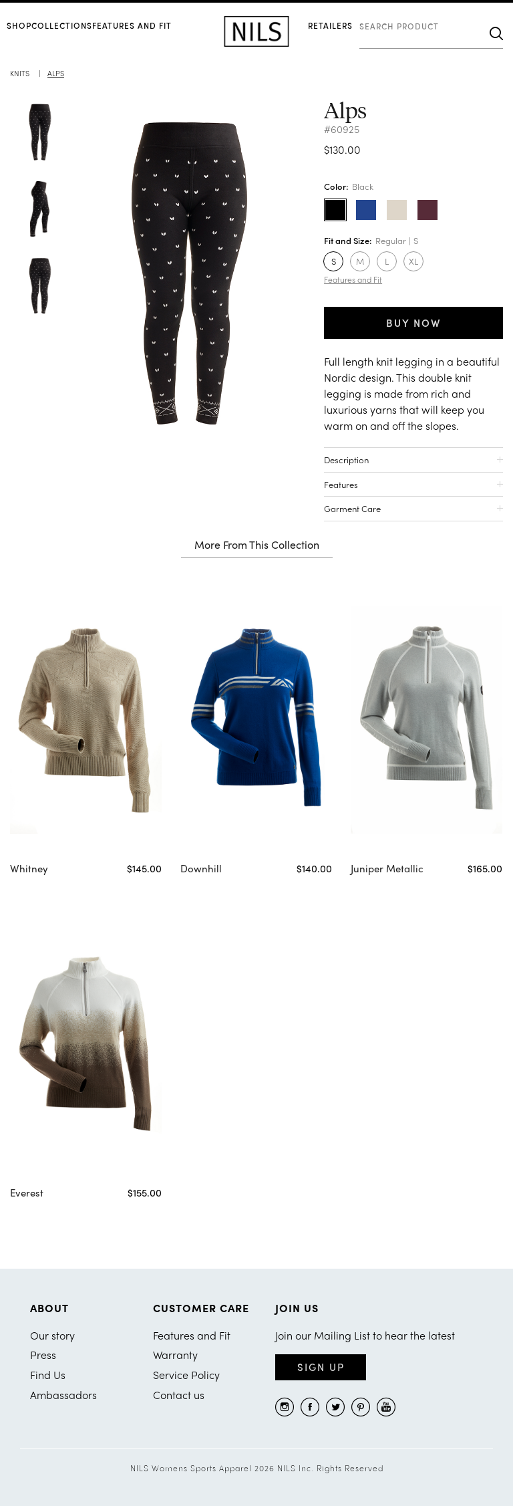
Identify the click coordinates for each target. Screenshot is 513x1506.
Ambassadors (63, 1394)
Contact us (178, 1394)
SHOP (19, 25)
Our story (52, 1335)
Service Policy (186, 1374)
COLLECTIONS (61, 25)
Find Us (47, 1374)
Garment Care (352, 508)
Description (346, 459)
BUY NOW (414, 323)
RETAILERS (330, 25)
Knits (19, 73)
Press (43, 1354)
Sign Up (321, 1367)
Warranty (175, 1354)
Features (341, 484)
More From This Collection (256, 545)
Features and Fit (132, 25)
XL (413, 261)
